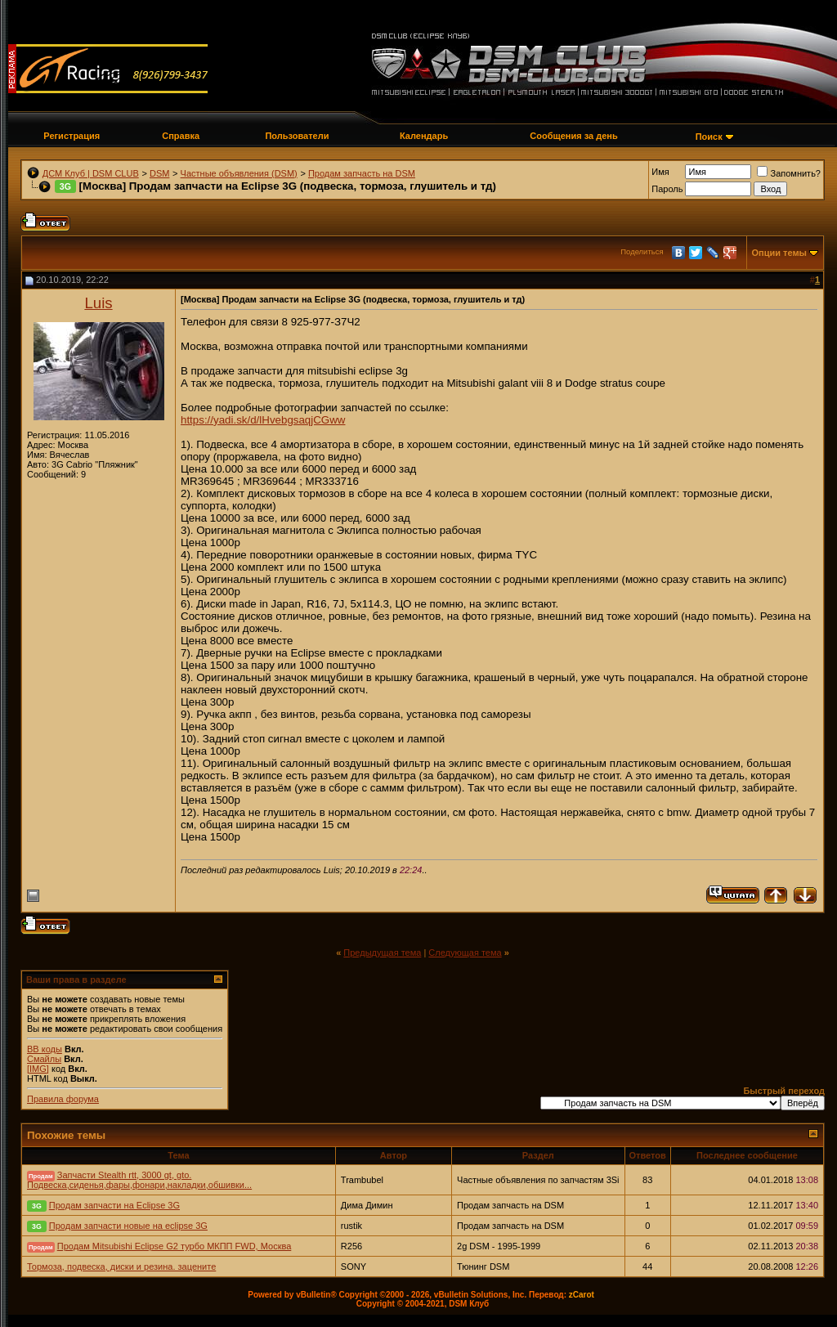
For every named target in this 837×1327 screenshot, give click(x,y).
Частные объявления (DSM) (239, 173)
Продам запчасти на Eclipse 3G (114, 1205)
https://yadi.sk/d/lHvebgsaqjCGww (263, 420)
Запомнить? (789, 173)
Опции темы (779, 253)
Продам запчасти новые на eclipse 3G (128, 1226)
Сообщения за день (573, 136)
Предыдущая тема (382, 952)
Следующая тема (464, 952)
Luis (98, 303)
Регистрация (71, 136)
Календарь (424, 136)
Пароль (667, 189)
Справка (180, 136)
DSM (159, 173)
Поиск (709, 136)
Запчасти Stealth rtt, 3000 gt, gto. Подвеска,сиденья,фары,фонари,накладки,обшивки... (139, 1180)
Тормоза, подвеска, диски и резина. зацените (121, 1266)
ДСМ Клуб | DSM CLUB (91, 173)
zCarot (581, 1294)
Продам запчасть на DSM (361, 173)
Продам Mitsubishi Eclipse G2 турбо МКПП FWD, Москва (174, 1246)
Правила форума (63, 1099)
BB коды (44, 1049)
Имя (660, 172)
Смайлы (44, 1059)
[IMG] (38, 1069)
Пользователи (297, 136)
